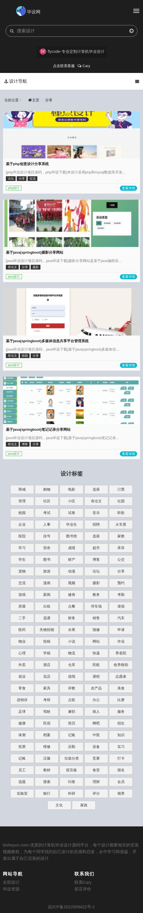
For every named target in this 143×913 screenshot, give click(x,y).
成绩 (71, 548)
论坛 (96, 571)
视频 (71, 583)
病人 (96, 711)
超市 (96, 548)
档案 (46, 735)
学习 (22, 548)
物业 (22, 641)
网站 (96, 641)
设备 (96, 747)
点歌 (71, 700)
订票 (121, 489)
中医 (96, 735)
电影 (71, 489)
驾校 (46, 711)
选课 (46, 618)
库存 (121, 548)
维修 (46, 747)
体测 (22, 735)
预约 (121, 583)
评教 (71, 688)
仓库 (71, 665)
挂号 (46, 536)
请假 (121, 606)
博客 (96, 559)
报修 (96, 630)
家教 (121, 536)
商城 (22, 489)
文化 (59, 805)
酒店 (46, 665)
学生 (22, 559)
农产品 (96, 688)
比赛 (121, 700)
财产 (71, 559)
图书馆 (71, 536)
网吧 (96, 723)
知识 (121, 735)
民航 (96, 665)
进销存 (22, 700)
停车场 (96, 606)
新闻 (46, 595)
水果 (71, 630)
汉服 (46, 758)
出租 (46, 606)
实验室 (22, 793)
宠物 (22, 571)
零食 (22, 688)
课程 (96, 676)
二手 (22, 618)
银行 (46, 793)
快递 (96, 653)
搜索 (46, 782)
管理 (22, 501)
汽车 (121, 618)
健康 (22, 723)
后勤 (71, 747)
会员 (121, 782)
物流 (71, 653)
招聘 (96, 524)
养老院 (120, 653)
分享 (48, 100)
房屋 (22, 606)
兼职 (71, 711)
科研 (71, 793)
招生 (121, 723)
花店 (46, 676)
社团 (121, 501)
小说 (71, 641)
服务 (121, 711)
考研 (46, 700)
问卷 (71, 782)
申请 (121, 630)
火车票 (120, 524)
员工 (22, 770)
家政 (84, 805)
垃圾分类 (71, 758)
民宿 (46, 723)
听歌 (121, 513)
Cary (83, 66)
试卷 (71, 513)
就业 (22, 676)
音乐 (96, 513)
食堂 (96, 770)
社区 (46, 501)
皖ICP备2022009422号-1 (71, 906)
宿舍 (46, 548)
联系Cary (83, 882)
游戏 (22, 595)
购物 (46, 489)
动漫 (71, 571)
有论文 (96, 501)
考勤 (121, 595)
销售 (96, 618)
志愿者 (120, 676)
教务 (96, 595)
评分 (96, 793)
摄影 (96, 583)
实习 (121, 747)
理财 (96, 782)
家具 (46, 688)
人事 (46, 524)
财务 (71, 618)
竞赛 (96, 758)
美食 (121, 688)
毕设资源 (11, 889)
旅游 (46, 571)
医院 (22, 536)
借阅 (71, 676)
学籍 (46, 653)
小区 (71, 501)
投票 (22, 747)
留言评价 (82, 889)
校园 (22, 513)
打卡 (121, 758)
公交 (121, 559)
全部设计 (11, 882)
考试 (46, 513)
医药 (22, 630)
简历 (71, 723)
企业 (22, 524)
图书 (46, 559)
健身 (71, 595)
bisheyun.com (16, 845)
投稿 (46, 641)
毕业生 (71, 524)
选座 (96, 489)
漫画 (46, 583)
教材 (46, 770)
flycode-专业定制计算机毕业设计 (72, 51)
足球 (22, 711)
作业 (121, 641)
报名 (121, 770)
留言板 (71, 770)
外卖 (22, 665)
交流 (22, 583)
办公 (96, 700)
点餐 (71, 606)
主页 (33, 100)
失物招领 (47, 630)
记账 (71, 735)
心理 (22, 653)
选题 (22, 782)
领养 (121, 793)
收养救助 (121, 665)
